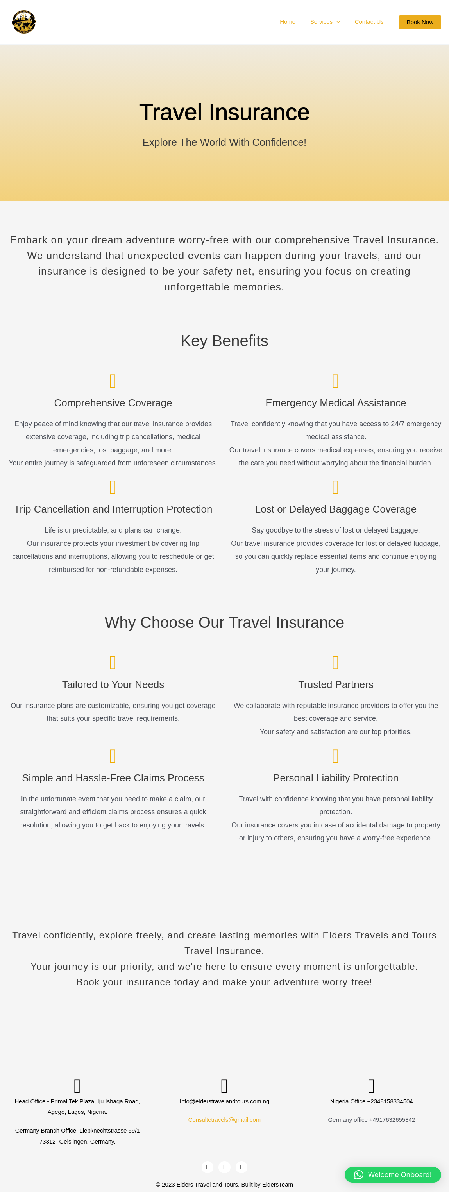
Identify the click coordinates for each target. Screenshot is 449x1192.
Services (330, 21)
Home (295, 21)
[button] (420, 22)
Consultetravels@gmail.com (224, 1119)
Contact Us (370, 21)
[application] (340, 21)
